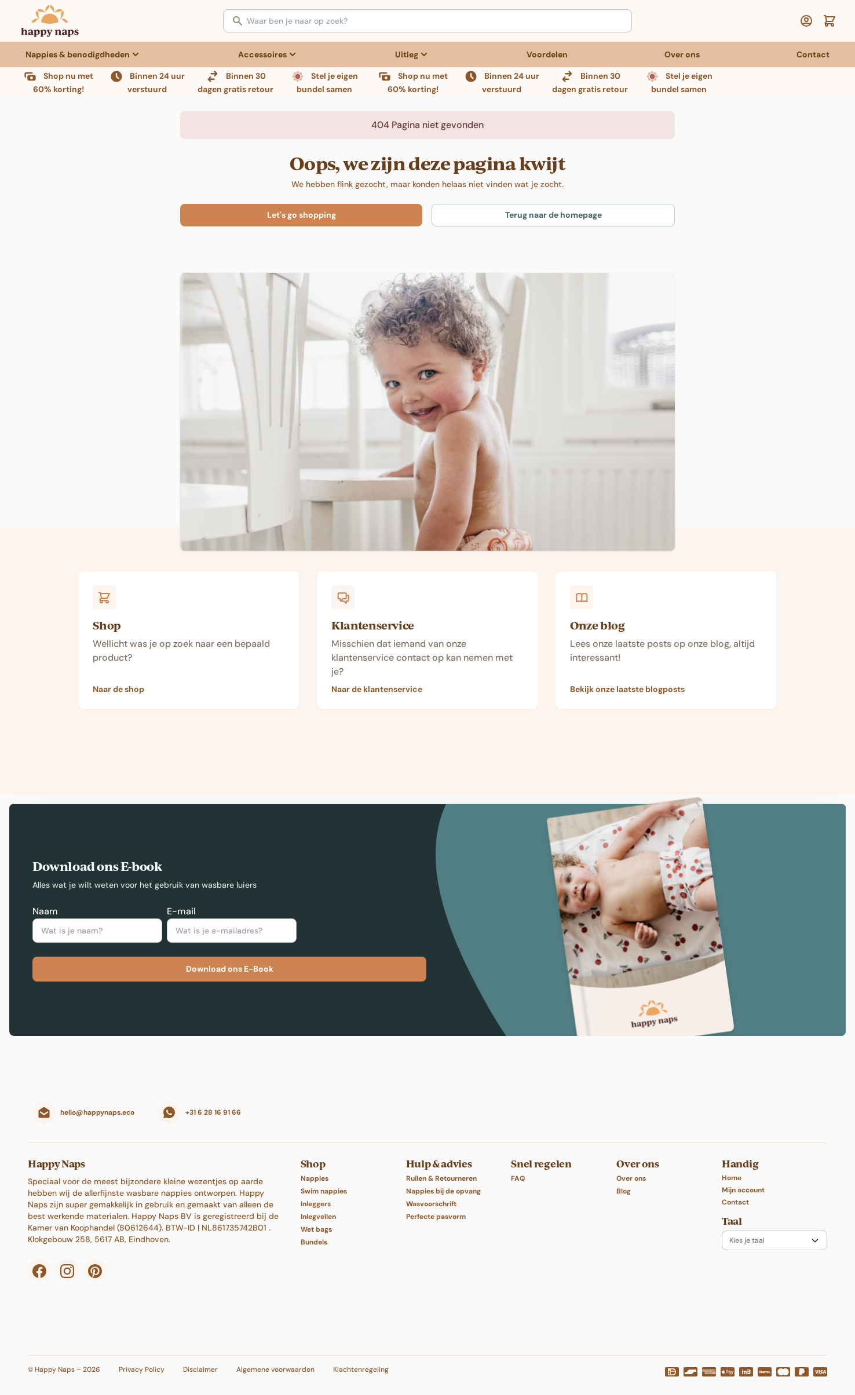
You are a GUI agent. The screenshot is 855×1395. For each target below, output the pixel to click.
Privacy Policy (142, 1358)
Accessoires (262, 54)
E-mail (181, 900)
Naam (45, 900)
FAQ (518, 1166)
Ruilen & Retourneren (441, 1166)
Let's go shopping (301, 203)
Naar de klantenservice (376, 677)
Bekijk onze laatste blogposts (627, 677)
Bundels (314, 1230)
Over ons (682, 54)
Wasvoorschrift (431, 1192)
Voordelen (547, 54)
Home (731, 1166)
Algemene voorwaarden (275, 1358)
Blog (623, 1179)
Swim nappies (324, 1179)
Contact (813, 54)
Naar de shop (118, 677)
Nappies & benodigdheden (77, 54)
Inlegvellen (318, 1205)
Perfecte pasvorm (436, 1205)
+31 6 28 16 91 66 (213, 1100)
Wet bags (316, 1217)
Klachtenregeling (361, 1358)
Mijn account (743, 1178)
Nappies (314, 1166)
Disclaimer (200, 1358)
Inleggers (316, 1192)
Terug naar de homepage (553, 203)
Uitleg (406, 54)
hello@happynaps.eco (97, 1100)
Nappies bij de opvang (443, 1179)
